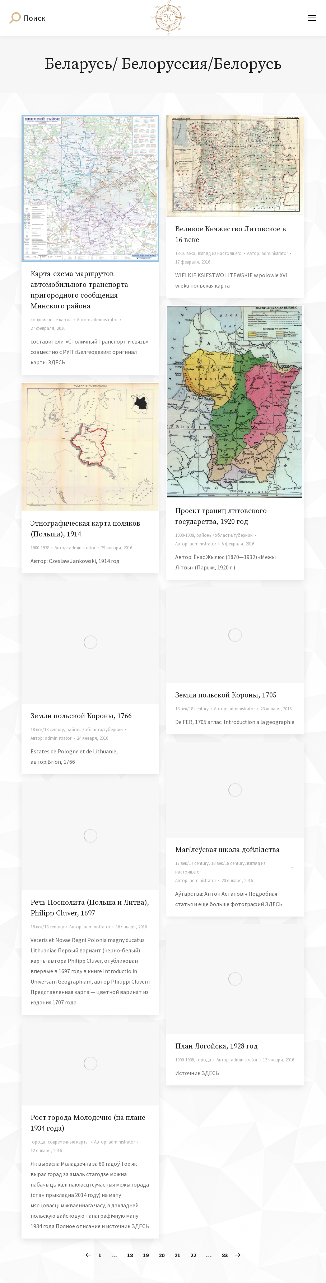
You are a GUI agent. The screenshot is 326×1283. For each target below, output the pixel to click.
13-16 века (185, 253)
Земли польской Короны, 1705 (225, 695)
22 (193, 1255)
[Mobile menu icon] (312, 18)
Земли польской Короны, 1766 (81, 716)
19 (146, 1255)
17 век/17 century (192, 863)
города (203, 1060)
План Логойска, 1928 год (216, 1046)
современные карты (51, 320)
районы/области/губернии (224, 535)
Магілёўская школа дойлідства (227, 850)
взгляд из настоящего (220, 253)
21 (177, 1255)
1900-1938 (184, 535)
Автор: (97, 320)
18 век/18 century (47, 729)
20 (161, 1255)
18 (130, 1255)
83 (225, 1255)
